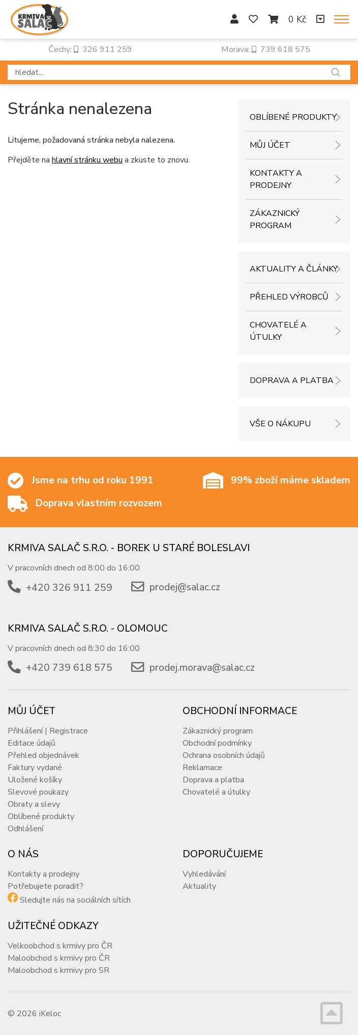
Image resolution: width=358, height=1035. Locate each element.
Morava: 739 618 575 (265, 49)
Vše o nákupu (280, 423)
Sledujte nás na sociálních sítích (75, 900)
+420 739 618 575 (69, 667)
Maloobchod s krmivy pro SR (58, 970)
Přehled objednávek (43, 755)
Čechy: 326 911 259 (90, 49)
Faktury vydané (35, 767)
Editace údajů (31, 743)
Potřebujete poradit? (45, 886)
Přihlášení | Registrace (48, 731)
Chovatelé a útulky (278, 331)
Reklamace (202, 767)
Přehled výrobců (289, 297)
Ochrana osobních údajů (224, 755)
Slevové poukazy (38, 792)
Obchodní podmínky (217, 743)
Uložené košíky (35, 779)
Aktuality (199, 886)
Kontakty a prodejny (276, 179)
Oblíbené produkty (293, 117)
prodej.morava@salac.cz (202, 667)
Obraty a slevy (34, 804)
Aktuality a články (294, 269)
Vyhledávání (204, 874)
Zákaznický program (275, 219)
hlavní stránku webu (87, 160)
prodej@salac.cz (185, 587)
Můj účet (270, 145)
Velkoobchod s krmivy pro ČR (60, 945)
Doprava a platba (292, 380)
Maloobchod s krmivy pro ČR (59, 958)
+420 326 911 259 (69, 587)
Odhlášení (25, 828)
